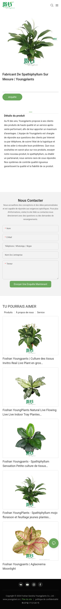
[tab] (30, 110)
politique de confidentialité (46, 599)
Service (41, 312)
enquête (12, 97)
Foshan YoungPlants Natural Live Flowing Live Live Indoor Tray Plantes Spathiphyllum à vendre (29, 412)
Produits (8, 312)
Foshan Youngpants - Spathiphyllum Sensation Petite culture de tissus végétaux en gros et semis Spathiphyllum (29, 464)
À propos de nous (25, 312)
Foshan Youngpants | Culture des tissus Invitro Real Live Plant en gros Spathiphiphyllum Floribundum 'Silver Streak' (28, 361)
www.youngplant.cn (11, 599)
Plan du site (27, 599)
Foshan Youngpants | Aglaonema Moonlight (24, 566)
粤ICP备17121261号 (30, 603)
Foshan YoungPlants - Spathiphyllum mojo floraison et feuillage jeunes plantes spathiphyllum (30, 515)
